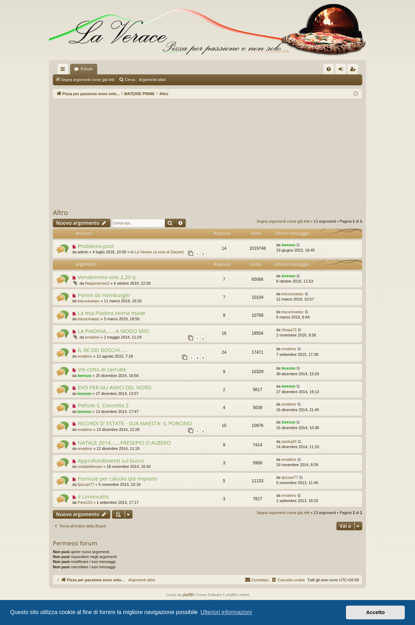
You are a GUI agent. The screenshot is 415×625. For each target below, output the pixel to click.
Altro (60, 212)
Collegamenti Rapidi (64, 70)
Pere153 (85, 502)
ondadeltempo (90, 466)
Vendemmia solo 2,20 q (107, 276)
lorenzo (288, 245)
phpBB (187, 595)
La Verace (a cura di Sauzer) (159, 252)
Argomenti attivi (152, 80)
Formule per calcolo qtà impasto (117, 478)
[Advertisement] (207, 153)
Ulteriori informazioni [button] (226, 612)
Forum (87, 69)
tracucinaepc (88, 301)
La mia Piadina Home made (111, 312)
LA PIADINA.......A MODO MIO (113, 330)
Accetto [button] (375, 612)
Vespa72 (289, 330)
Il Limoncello (93, 496)
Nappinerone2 (97, 283)
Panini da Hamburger (104, 294)
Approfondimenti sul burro (111, 460)
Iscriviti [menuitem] (354, 70)
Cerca (130, 80)
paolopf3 (288, 441)
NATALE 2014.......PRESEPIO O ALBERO (124, 442)
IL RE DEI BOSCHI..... (102, 349)
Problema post (96, 245)
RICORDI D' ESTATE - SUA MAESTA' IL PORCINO (135, 423)
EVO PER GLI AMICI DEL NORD (114, 387)
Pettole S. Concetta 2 (103, 405)
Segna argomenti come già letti (87, 80)
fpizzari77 (86, 484)
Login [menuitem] (342, 70)
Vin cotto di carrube (102, 369)
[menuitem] (328, 69)
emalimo (92, 337)
